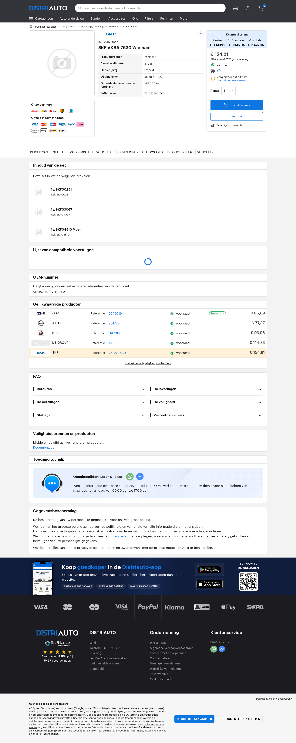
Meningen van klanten (165, 663)
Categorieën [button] (44, 18)
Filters (149, 18)
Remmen (166, 18)
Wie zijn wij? (158, 642)
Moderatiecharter (162, 679)
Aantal (215, 91)
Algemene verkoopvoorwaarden (171, 648)
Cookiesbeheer (160, 658)
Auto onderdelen (72, 18)
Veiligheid (205, 152)
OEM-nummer (128, 152)
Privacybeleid (159, 674)
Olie (135, 18)
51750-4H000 (49, 292)
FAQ (190, 152)
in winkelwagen (237, 105)
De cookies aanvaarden (194, 719)
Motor (184, 18)
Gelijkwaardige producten (163, 152)
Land (92, 642)
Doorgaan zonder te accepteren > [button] (274, 698)
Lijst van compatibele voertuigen (88, 152)
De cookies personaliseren (240, 719)
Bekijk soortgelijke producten (148, 363)
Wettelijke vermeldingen (166, 668)
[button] (235, 8)
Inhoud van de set (44, 152)
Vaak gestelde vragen (104, 663)
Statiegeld (96, 668)
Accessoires (117, 18)
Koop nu (237, 116)
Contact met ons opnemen (168, 653)
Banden (96, 18)
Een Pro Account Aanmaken (108, 658)
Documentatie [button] (44, 447)
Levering (95, 653)
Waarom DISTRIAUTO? (104, 648)
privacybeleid (119, 536)
